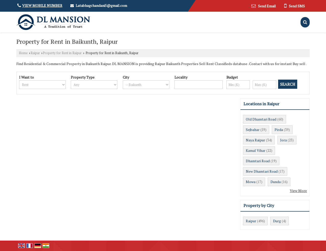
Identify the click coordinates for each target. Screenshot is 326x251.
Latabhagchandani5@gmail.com (101, 5)
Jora (283, 140)
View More (298, 190)
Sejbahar (253, 129)
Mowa (250, 181)
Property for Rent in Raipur (62, 53)
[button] (42, 5)
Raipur (35, 53)
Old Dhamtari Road (261, 119)
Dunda (275, 181)
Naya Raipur (255, 140)
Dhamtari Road (258, 160)
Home (23, 53)
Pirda (279, 129)
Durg (277, 220)
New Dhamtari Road (262, 171)
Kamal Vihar (255, 150)
